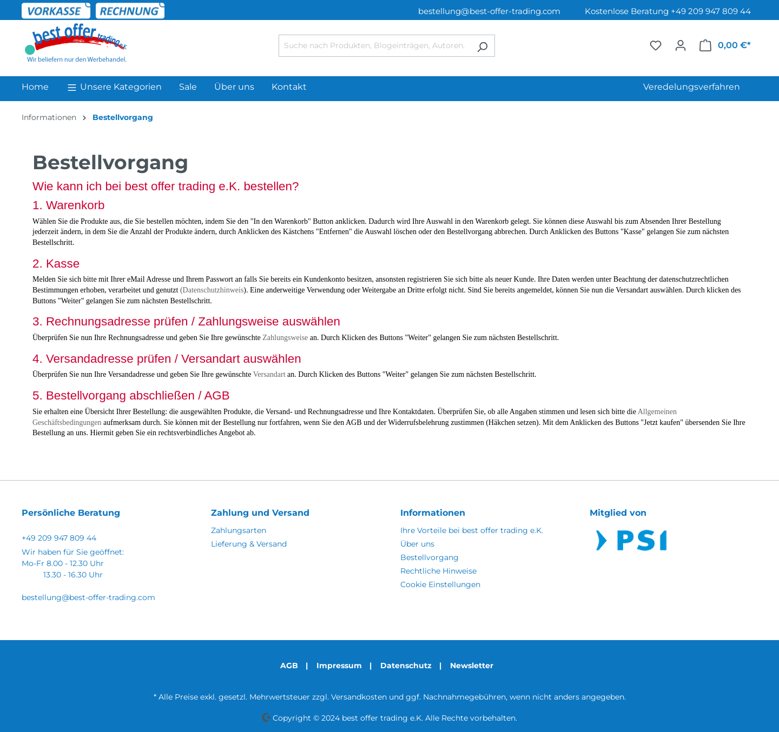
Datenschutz (406, 665)
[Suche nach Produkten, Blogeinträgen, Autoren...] (374, 46)
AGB (289, 665)
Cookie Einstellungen (440, 584)
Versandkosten (359, 697)
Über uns (417, 544)
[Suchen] (482, 46)
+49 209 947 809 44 (59, 538)
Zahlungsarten (238, 530)
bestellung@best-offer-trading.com (489, 11)
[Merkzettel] (655, 45)
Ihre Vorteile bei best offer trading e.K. (471, 530)
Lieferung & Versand (249, 544)
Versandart (269, 374)
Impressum (339, 665)
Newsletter (471, 665)
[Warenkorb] (725, 45)
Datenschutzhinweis (213, 290)
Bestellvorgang (429, 557)
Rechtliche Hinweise (438, 571)
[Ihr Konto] (680, 45)
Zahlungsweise (285, 338)
